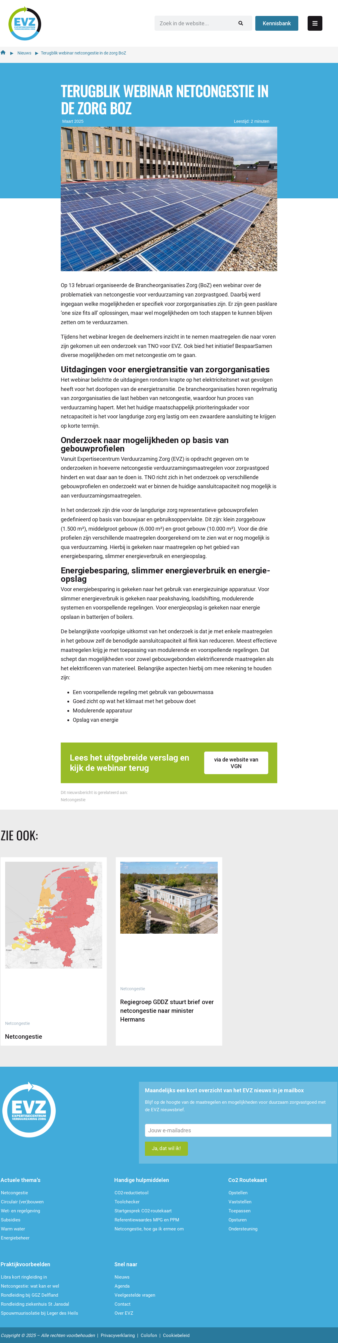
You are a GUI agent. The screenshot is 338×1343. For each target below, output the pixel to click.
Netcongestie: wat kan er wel (30, 1286)
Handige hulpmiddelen (141, 1180)
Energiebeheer (15, 1238)
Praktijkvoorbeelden (25, 1264)
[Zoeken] (257, 22)
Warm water (13, 1229)
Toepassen (239, 1211)
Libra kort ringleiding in (24, 1277)
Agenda (122, 1286)
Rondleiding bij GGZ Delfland (29, 1295)
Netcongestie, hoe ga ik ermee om (149, 1229)
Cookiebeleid (176, 1335)
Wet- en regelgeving (20, 1211)
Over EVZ (124, 1313)
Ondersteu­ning (243, 1229)
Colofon (149, 1335)
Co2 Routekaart (247, 1180)
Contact (123, 1304)
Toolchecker (127, 1202)
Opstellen (238, 1193)
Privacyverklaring (118, 1335)
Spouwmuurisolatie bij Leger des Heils (39, 1313)
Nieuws (24, 51)
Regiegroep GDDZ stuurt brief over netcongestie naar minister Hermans (167, 1009)
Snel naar (125, 1264)
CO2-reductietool (132, 1193)
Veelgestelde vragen (135, 1295)
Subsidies (10, 1220)
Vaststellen (240, 1202)
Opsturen (238, 1220)
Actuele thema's (21, 1180)
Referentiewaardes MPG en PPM (147, 1220)
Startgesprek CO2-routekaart (143, 1211)
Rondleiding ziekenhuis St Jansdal (35, 1304)
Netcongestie (73, 798)
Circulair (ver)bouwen (22, 1202)
